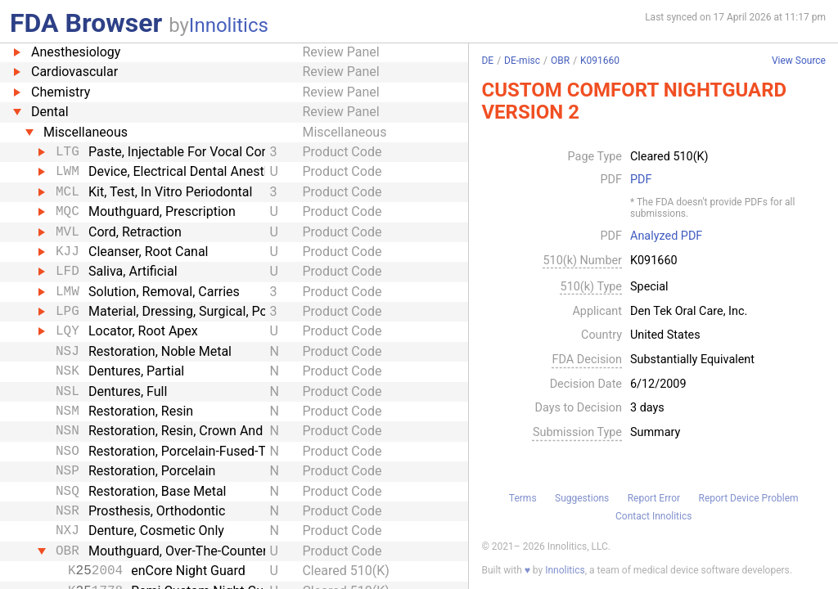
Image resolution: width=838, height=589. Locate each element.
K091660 (599, 60)
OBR (560, 60)
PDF (640, 180)
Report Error (654, 498)
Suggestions (582, 498)
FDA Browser (86, 22)
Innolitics (228, 25)
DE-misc (522, 60)
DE (487, 60)
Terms (523, 498)
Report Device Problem (749, 498)
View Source (799, 61)
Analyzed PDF (666, 236)
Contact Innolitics (653, 516)
